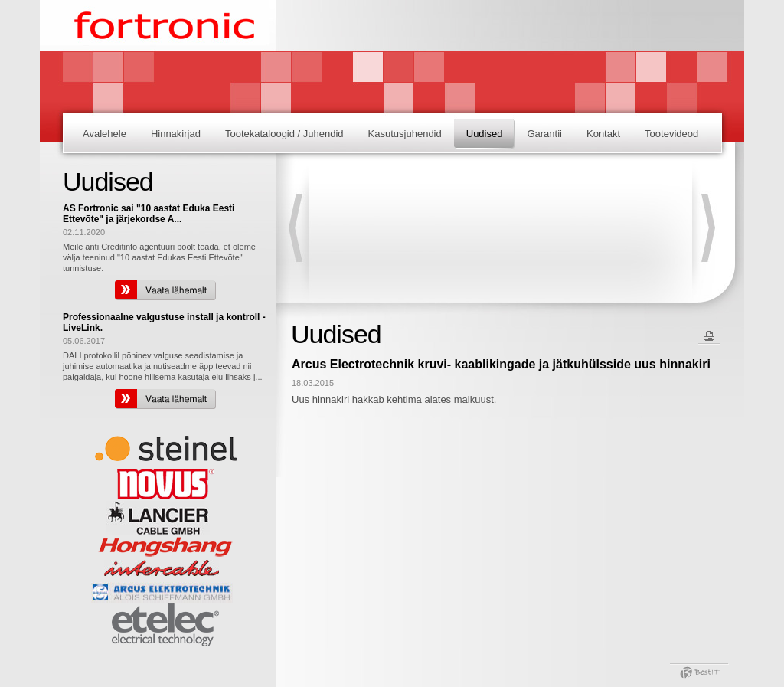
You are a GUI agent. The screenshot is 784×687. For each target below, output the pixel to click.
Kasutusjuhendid (405, 133)
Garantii (544, 133)
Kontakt (603, 133)
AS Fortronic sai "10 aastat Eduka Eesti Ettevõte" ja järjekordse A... (148, 213)
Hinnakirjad (176, 133)
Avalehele (104, 133)
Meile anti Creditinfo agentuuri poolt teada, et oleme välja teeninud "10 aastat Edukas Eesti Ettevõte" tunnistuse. (159, 257)
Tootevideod (671, 133)
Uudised (484, 133)
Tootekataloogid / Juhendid (284, 133)
